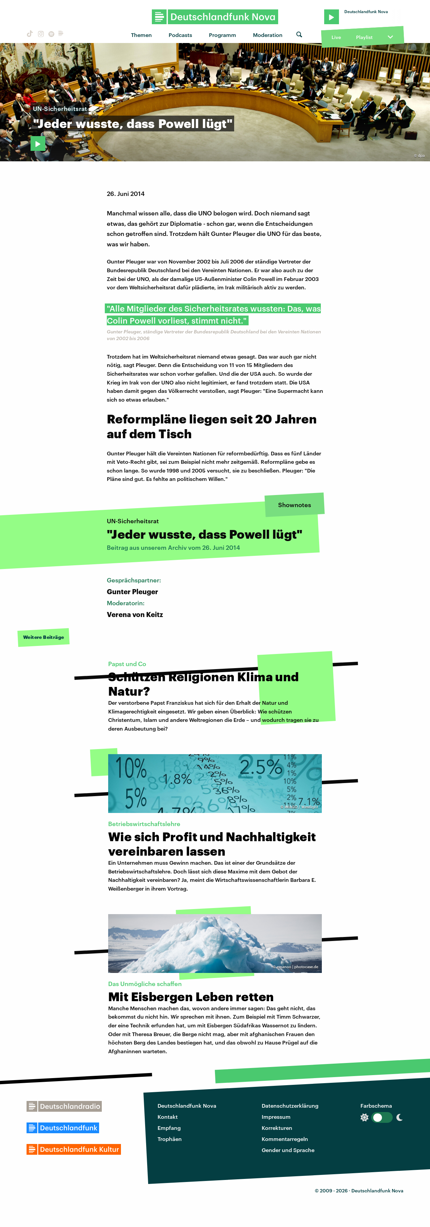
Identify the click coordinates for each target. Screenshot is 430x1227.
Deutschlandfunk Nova (187, 1105)
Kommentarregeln (285, 1139)
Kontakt (168, 1116)
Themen (141, 35)
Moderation (268, 35)
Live (336, 37)
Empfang (169, 1127)
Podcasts (180, 35)
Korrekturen (277, 1127)
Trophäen (170, 1139)
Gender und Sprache (288, 1150)
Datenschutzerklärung (290, 1105)
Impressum (276, 1116)
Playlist (364, 37)
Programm (222, 35)
